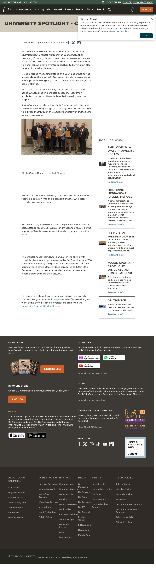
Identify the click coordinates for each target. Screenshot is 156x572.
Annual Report (15, 517)
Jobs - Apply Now (17, 512)
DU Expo (96, 503)
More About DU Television (91, 406)
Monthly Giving (123, 498)
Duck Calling (65, 518)
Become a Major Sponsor (129, 513)
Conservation (24, 9)
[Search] (109, 9)
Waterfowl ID (66, 503)
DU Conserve (85, 511)
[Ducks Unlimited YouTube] (109, 454)
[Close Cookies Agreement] (152, 19)
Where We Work (47, 498)
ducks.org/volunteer (46, 290)
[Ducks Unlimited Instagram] (94, 454)
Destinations (65, 546)
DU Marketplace (124, 531)
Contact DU (14, 497)
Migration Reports (68, 498)
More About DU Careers (90, 437)
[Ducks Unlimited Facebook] (79, 454)
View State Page (143, 2)
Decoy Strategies (68, 513)
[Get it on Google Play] (36, 442)
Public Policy (45, 526)
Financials (13, 522)
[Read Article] (117, 165)
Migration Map (12, 2)
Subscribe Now (55, 372)
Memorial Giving (124, 503)
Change (127, 2)
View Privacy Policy (119, 31)
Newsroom (84, 539)
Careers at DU (15, 507)
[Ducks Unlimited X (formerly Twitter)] (86, 454)
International (45, 516)
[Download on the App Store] (16, 442)
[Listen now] (89, 363)
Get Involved (54, 9)
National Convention (102, 498)
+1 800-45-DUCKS (49, 565)
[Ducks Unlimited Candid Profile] (135, 457)
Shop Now (17, 405)
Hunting (39, 9)
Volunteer (30, 2)
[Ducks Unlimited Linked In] (117, 454)
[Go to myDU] (133, 9)
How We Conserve (48, 493)
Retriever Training (68, 523)
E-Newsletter (85, 534)
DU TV (81, 516)
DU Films (82, 506)
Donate (146, 9)
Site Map (101, 565)
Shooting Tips (66, 528)
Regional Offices (17, 502)
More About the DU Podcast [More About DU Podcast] (92, 378)
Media (79, 9)
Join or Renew (123, 493)
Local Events (98, 493)
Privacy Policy (15, 527)
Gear (61, 541)
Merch (101, 9)
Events (69, 9)
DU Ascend (84, 521)
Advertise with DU (125, 526)
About (90, 9)
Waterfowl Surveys (48, 511)
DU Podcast (84, 501)
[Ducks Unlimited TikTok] (103, 454)
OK (146, 35)
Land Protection (47, 521)
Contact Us (68, 565)
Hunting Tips (65, 508)
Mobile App (84, 544)
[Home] (7, 9)
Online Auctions (100, 508)
